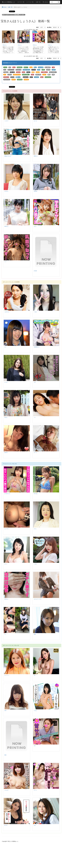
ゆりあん (36, 493)
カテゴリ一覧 (20, 2)
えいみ (5, 382)
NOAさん (6, 226)
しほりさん (6, 311)
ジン (35, 417)
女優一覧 (38, 2)
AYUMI (35, 270)
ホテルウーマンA (37, 599)
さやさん (6, 191)
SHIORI (35, 191)
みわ (35, 825)
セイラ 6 (6, 528)
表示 (37, 27)
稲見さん (36, 156)
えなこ (35, 226)
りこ (5, 634)
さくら (35, 790)
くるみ (35, 311)
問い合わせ (45, 2)
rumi (5, 710)
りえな (35, 710)
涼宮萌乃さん (37, 347)
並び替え (49, 27)
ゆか (35, 745)
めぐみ (5, 825)
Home (4, 7)
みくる (35, 120)
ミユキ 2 (6, 120)
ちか (35, 382)
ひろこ (35, 528)
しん (5, 261)
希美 (5, 755)
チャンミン (6, 675)
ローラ (35, 452)
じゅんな (6, 790)
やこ (5, 347)
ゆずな (5, 417)
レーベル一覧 (30, 2)
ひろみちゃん (7, 493)
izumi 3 (6, 452)
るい (35, 675)
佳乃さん (6, 599)
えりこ (5, 564)
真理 (35, 634)
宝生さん (5, 45)
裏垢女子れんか (7, 156)
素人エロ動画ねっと (8, 2)
